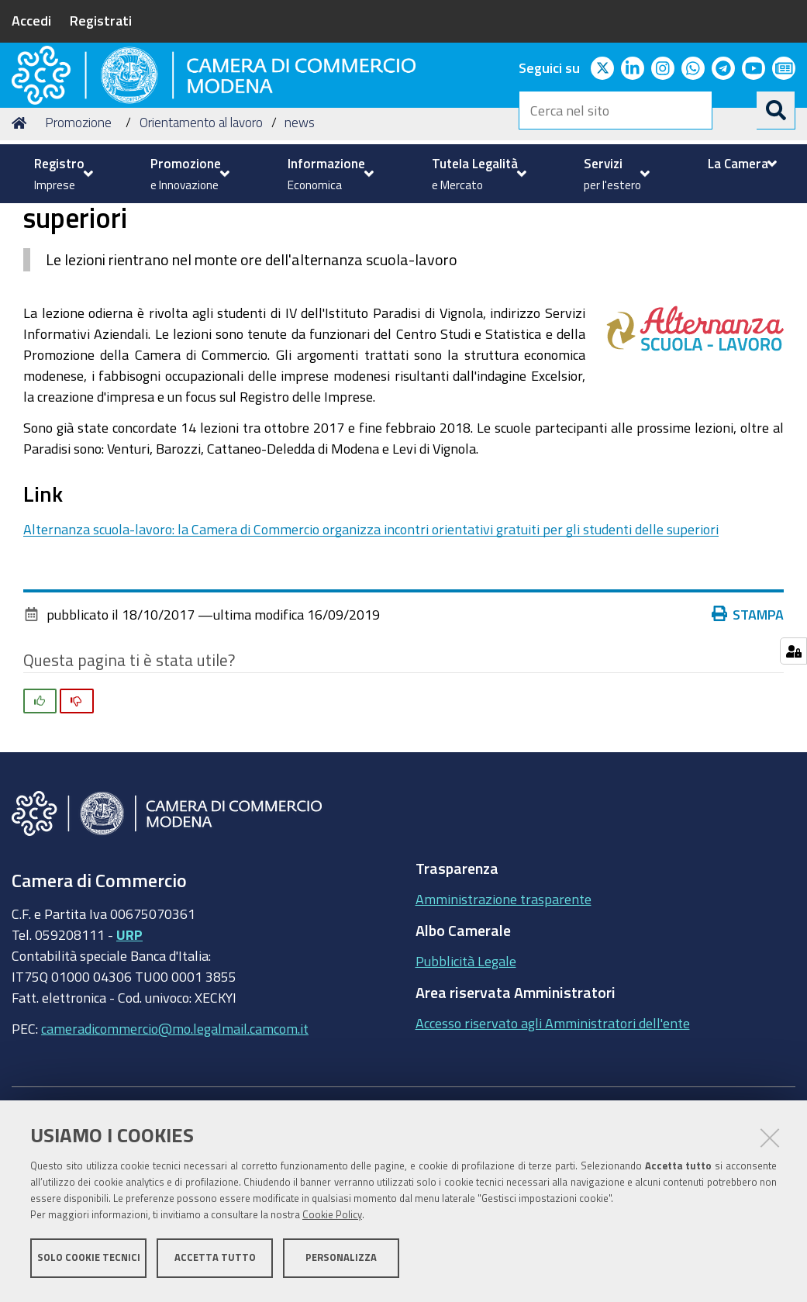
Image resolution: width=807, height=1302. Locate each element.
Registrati (101, 20)
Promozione (78, 240)
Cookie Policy (332, 1219)
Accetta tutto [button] (215, 1261)
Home (22, 240)
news (300, 240)
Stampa (748, 732)
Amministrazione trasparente (503, 1017)
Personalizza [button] (341, 1261)
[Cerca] (776, 110)
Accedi (31, 20)
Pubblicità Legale (466, 1079)
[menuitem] (61, 173)
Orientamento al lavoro (201, 240)
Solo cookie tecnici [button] (88, 1261)
